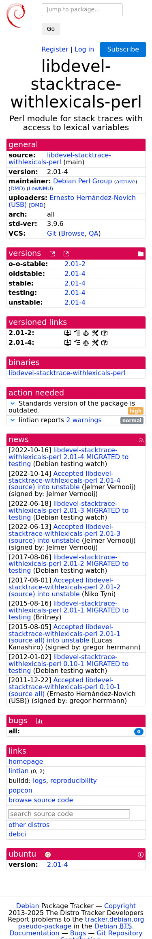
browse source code (41, 800)
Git (51, 233)
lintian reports (76, 420)
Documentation (34, 933)
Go (51, 29)
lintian (19, 771)
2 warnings (84, 420)
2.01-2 (75, 264)
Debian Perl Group (82, 181)
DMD (17, 188)
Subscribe (123, 49)
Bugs (78, 933)
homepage (26, 761)
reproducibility (73, 780)
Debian (27, 906)
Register (55, 49)
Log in (84, 49)
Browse (72, 233)
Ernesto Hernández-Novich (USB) (72, 201)
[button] (13, 403)
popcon (20, 790)
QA (93, 233)
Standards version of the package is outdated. (76, 407)
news (19, 439)
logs (39, 780)
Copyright (120, 906)
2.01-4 (75, 273)
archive (125, 181)
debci (17, 834)
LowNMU (40, 188)
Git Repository (120, 933)
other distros (29, 825)
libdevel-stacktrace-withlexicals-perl (60, 158)
